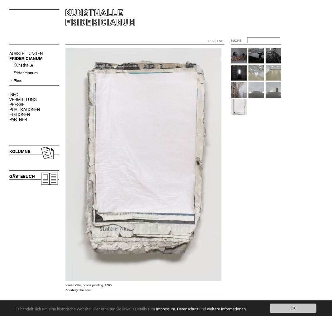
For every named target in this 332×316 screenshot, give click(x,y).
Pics (17, 80)
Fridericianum (25, 73)
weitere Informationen (226, 309)
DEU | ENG (216, 41)
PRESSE (17, 104)
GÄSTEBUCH (22, 176)
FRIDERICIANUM (26, 58)
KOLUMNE (19, 151)
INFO (13, 94)
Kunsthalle (23, 65)
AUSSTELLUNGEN (26, 53)
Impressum (165, 309)
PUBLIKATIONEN (24, 109)
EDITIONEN (19, 114)
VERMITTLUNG (23, 99)
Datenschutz (187, 309)
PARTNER (18, 119)
